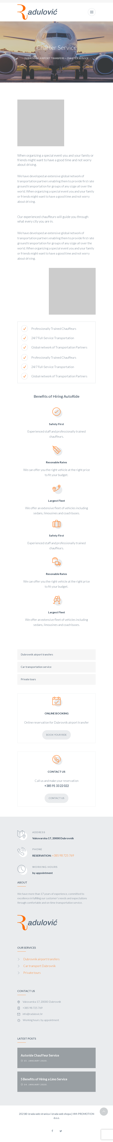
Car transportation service (36, 666)
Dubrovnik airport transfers (37, 654)
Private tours (28, 679)
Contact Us (56, 798)
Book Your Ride (56, 734)
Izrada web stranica (39, 1113)
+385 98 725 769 (63, 855)
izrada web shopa (61, 1113)
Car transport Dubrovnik (39, 966)
